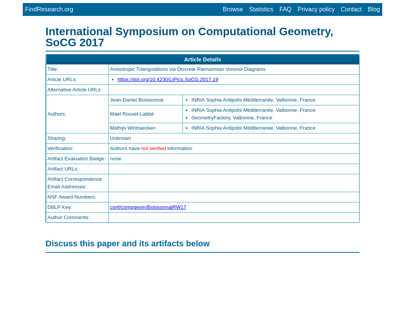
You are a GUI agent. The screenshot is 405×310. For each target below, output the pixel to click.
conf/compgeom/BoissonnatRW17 (148, 207)
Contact (351, 9)
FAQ (285, 9)
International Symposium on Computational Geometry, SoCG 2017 (189, 37)
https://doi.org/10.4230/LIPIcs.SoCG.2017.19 (168, 79)
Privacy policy (316, 9)
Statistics (261, 9)
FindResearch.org (49, 9)
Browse (233, 9)
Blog (374, 9)
